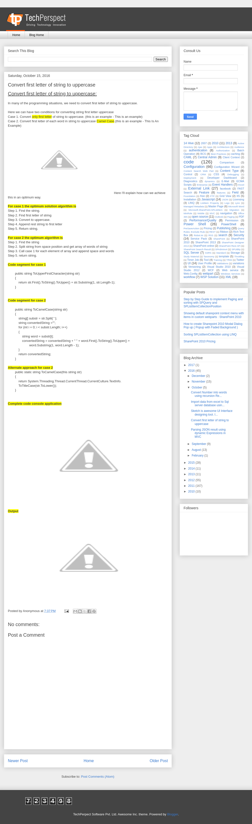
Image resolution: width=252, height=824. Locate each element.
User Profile (205, 263)
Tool (206, 259)
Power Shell (195, 224)
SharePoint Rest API (230, 246)
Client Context (231, 157)
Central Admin (207, 157)
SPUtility (236, 249)
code (189, 161)
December (199, 376)
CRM (203, 174)
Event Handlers (222, 184)
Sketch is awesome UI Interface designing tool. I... (212, 412)
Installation (190, 199)
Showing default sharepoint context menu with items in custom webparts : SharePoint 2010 (214, 315)
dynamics (210, 181)
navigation (226, 213)
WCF (211, 270)
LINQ (191, 202)
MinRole (188, 213)
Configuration (194, 167)
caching (235, 153)
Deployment (190, 177)
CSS (216, 174)
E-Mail (225, 181)
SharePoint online (203, 245)
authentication (198, 150)
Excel (241, 184)
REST (212, 231)
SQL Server (191, 252)
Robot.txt (198, 235)
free (202, 195)
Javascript (208, 199)
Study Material (191, 256)
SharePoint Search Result (197, 249)
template (224, 256)
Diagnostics (190, 181)
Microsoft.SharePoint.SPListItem (205, 210)
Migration (234, 210)
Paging (231, 216)
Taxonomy (209, 256)
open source (200, 216)
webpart (208, 273)
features (221, 192)
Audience (239, 147)
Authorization (223, 150)
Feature (204, 192)
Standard (221, 252)
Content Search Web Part (199, 171)
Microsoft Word (236, 206)
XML (228, 277)
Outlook (219, 216)
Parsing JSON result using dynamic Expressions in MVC (208, 433)
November (199, 381)
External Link (199, 188)
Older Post (159, 761)
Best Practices (218, 154)
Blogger (172, 814)
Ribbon (224, 231)
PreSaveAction (191, 228)
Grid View (225, 195)
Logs (227, 203)
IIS (238, 195)
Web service (230, 270)
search (222, 235)
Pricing (208, 228)
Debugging (233, 174)
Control (188, 174)
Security (239, 235)
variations (238, 263)
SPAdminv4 (221, 249)
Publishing (223, 228)
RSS (210, 235)
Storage (235, 252)
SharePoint (219, 238)
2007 (204, 143)
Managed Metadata (194, 206)
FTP (212, 196)
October (197, 387)
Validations (222, 263)
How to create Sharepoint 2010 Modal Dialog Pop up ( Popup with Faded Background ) (213, 325)
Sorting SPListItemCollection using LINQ (210, 334)
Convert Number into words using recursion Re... (209, 394)
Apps (209, 147)
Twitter (240, 259)
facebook (225, 188)
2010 (215, 143)
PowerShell (228, 224)
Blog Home (36, 35)
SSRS (208, 252)
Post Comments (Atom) (97, 776)
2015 (192, 462)
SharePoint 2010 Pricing (199, 341)
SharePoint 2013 (205, 242)
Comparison (227, 162)
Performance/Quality (202, 220)
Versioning (194, 266)
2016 (192, 370)
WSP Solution (209, 277)
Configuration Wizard (226, 166)
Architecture (223, 147)
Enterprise (202, 184)
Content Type (229, 171)
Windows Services (230, 273)
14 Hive (189, 143)
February (198, 455)
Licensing (238, 199)
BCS (203, 153)
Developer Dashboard (222, 177)
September (199, 444)
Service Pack (198, 238)
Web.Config (190, 273)
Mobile (200, 213)
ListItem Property (209, 203)
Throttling (239, 256)
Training (218, 260)
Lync (237, 203)
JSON (225, 199)
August (197, 450)
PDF (241, 216)
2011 (192, 486)
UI (189, 263)
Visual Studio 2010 (219, 266)
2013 (229, 143)
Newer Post (18, 761)
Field (235, 192)
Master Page (215, 206)
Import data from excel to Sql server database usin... (210, 403)
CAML (188, 157)
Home (16, 35)
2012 (192, 480)
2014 (192, 468)
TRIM (229, 260)
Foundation (189, 196)
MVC (212, 213)
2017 (192, 365)
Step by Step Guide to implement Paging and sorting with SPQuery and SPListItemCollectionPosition (213, 303)
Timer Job (193, 259)
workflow (189, 277)
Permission (231, 220)
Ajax (200, 147)
